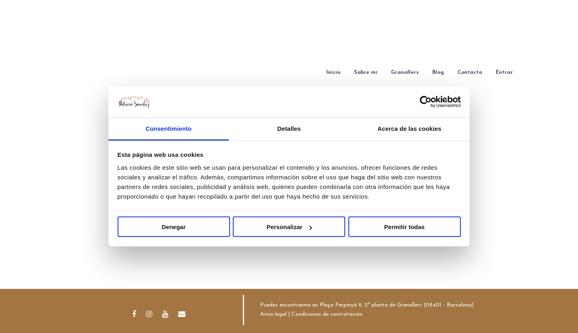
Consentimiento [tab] (169, 128)
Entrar (504, 72)
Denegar (173, 226)
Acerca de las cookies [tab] (410, 128)
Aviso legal (273, 314)
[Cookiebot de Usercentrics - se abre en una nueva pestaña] (426, 102)
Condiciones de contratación (326, 314)
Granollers (405, 72)
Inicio (333, 72)
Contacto (470, 72)
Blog (438, 72)
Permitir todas (404, 226)
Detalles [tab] (289, 128)
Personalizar (289, 226)
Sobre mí (365, 72)
